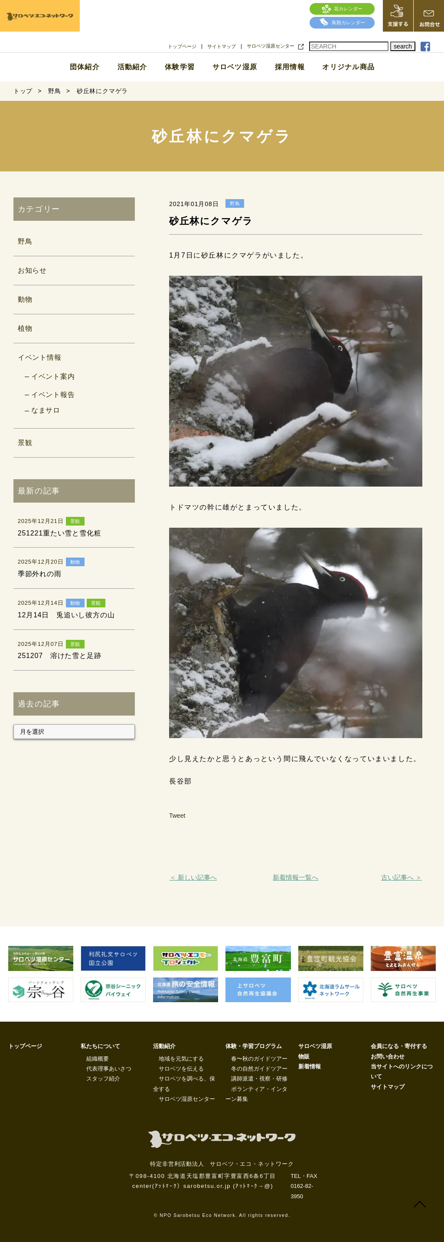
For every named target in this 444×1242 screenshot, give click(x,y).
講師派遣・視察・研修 (259, 1078)
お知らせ (32, 270)
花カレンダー (342, 8)
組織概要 (97, 1058)
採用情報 (290, 67)
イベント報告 (53, 394)
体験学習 (180, 67)
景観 (25, 442)
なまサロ (45, 410)
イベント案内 (53, 376)
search (403, 46)
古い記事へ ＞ (401, 877)
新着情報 (309, 1066)
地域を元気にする (181, 1058)
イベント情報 (40, 357)
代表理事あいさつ (108, 1068)
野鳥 (25, 241)
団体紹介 (85, 67)
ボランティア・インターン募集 (256, 1094)
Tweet (177, 815)
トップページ (182, 46)
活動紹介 (132, 67)
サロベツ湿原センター (270, 46)
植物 (25, 328)
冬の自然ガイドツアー (259, 1068)
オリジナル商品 (348, 67)
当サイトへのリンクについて (402, 1071)
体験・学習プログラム (253, 1046)
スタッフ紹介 (103, 1078)
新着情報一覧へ (295, 877)
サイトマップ (221, 46)
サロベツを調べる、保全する (184, 1083)
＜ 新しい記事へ (193, 877)
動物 (25, 299)
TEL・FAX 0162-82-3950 (304, 1186)
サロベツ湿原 (235, 67)
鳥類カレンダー (342, 22)
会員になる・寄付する (399, 1046)
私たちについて (100, 1046)
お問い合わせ (388, 1056)
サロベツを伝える (181, 1068)
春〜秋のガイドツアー (259, 1058)
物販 (304, 1056)
